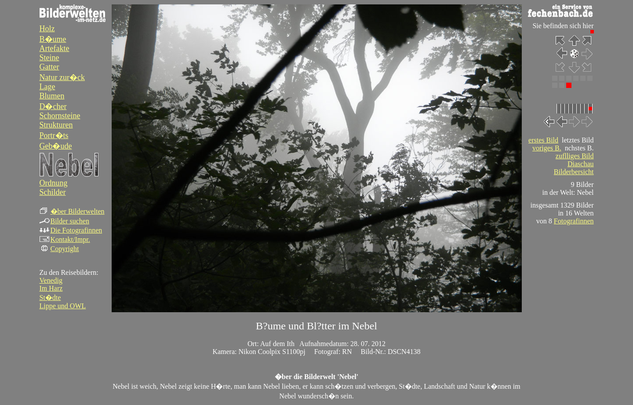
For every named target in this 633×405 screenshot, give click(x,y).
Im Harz (51, 288)
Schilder (53, 192)
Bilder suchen (64, 221)
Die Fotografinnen (71, 230)
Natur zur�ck (62, 77)
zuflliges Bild (575, 156)
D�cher (53, 106)
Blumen (52, 95)
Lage (47, 86)
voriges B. (546, 148)
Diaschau (581, 164)
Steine (49, 57)
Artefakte (54, 48)
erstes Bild (543, 140)
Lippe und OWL (63, 306)
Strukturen (56, 124)
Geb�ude (56, 146)
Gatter (49, 66)
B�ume (53, 39)
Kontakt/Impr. (65, 239)
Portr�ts (54, 135)
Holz (47, 28)
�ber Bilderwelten (72, 211)
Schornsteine (60, 115)
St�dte (50, 297)
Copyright (59, 248)
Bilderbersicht (574, 171)
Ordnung (54, 183)
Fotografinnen (574, 221)
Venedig (51, 280)
